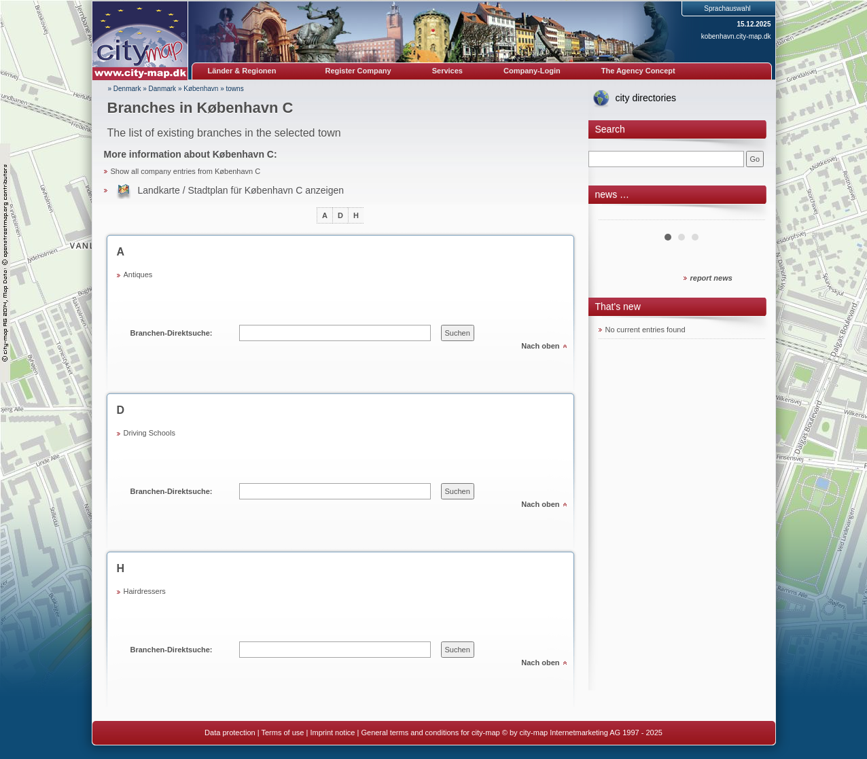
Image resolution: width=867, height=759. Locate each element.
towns (235, 88)
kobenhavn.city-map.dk (736, 36)
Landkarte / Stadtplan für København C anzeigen (241, 190)
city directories (646, 97)
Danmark (163, 88)
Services (447, 71)
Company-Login (532, 71)
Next (747, 215)
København (200, 88)
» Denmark (124, 88)
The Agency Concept (638, 71)
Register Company (358, 71)
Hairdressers (145, 591)
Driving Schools (149, 433)
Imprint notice (332, 732)
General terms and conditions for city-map (430, 732)
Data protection (230, 732)
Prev (616, 215)
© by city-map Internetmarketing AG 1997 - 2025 (582, 732)
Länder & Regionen (242, 71)
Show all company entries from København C (186, 171)
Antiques (138, 274)
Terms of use (282, 732)
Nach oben (540, 346)
